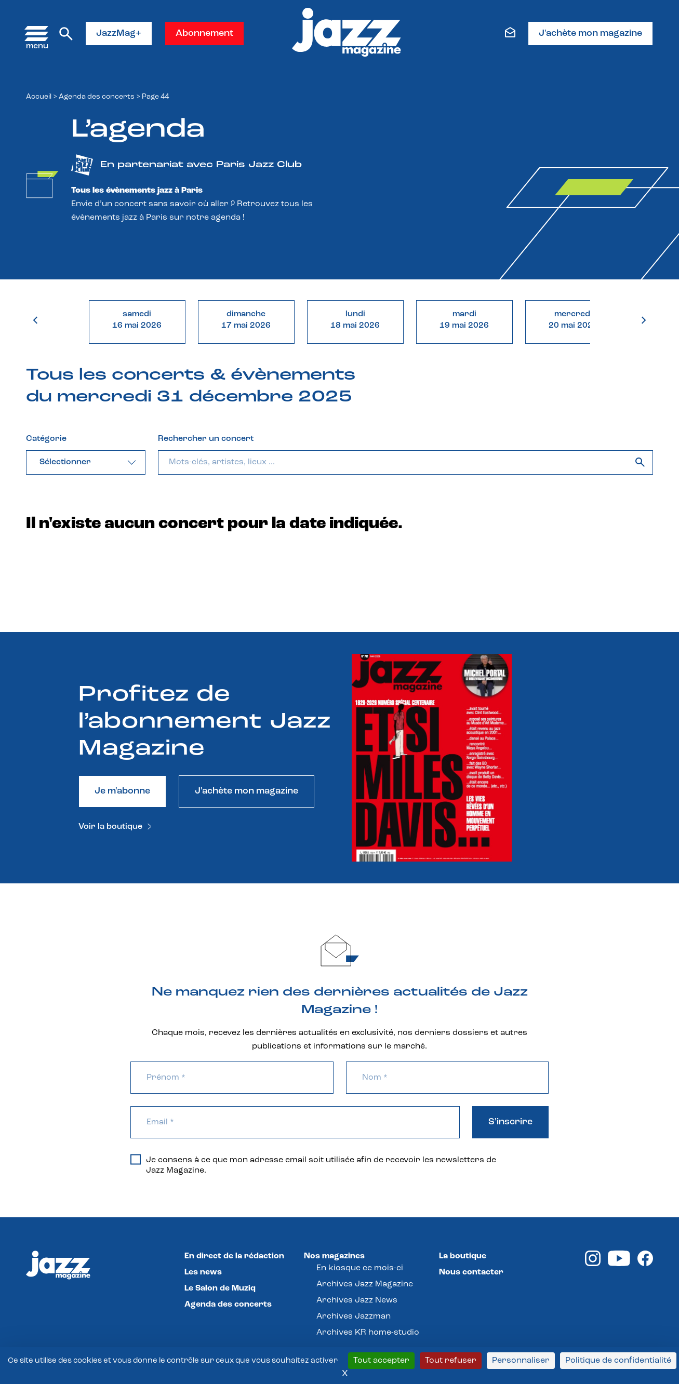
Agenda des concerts (97, 97)
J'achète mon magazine (590, 33)
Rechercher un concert (206, 439)
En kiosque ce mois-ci (359, 1268)
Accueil (38, 97)
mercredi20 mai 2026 (573, 320)
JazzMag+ (118, 33)
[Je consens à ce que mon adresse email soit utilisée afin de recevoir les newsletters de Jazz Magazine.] (135, 1159)
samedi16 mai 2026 (137, 320)
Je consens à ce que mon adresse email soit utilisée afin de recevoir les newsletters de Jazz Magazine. (313, 1165)
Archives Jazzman (353, 1316)
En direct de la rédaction (234, 1256)
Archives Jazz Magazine (364, 1284)
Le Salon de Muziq (220, 1288)
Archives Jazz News (356, 1300)
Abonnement (204, 33)
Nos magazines (334, 1256)
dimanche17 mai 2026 (246, 320)
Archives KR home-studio (367, 1332)
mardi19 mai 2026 (464, 320)
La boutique (462, 1256)
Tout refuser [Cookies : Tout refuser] (450, 1360)
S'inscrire (510, 1122)
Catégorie (46, 439)
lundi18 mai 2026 (355, 320)
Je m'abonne (122, 791)
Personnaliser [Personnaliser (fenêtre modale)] (521, 1360)
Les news (203, 1272)
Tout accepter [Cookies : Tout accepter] (381, 1360)
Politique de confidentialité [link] (618, 1360)
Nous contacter (471, 1272)
